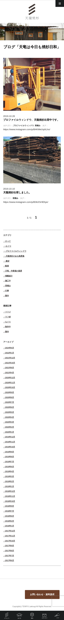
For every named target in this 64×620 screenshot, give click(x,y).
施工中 (8, 281)
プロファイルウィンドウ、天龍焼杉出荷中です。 (31, 119)
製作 (7, 296)
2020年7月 (9, 402)
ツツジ (8, 312)
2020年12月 (10, 378)
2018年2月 (9, 521)
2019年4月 (9, 471)
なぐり (8, 322)
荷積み (37, 125)
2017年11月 (10, 536)
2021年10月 (10, 363)
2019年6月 (9, 467)
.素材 (7, 261)
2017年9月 (9, 546)
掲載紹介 (9, 276)
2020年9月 (9, 392)
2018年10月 (10, 501)
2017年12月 (10, 531)
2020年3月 (9, 422)
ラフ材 (8, 317)
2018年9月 (9, 506)
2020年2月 (9, 427)
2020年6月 (9, 407)
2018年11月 (10, 496)
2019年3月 (9, 476)
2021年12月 (10, 358)
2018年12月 (10, 491)
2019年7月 (9, 462)
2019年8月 (9, 457)
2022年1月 (9, 353)
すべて (8, 241)
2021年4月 (9, 373)
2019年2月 (9, 481)
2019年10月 (10, 447)
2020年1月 (9, 432)
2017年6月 (9, 560)
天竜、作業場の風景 (13, 271)
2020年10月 (10, 387)
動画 (7, 266)
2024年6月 (9, 348)
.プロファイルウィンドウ (23, 125)
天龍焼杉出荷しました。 (17, 192)
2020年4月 (9, 417)
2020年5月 (9, 412)
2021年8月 (9, 368)
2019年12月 (10, 437)
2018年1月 (9, 526)
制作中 (8, 327)
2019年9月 (9, 452)
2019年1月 (9, 486)
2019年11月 (10, 442)
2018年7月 (9, 511)
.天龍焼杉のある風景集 (14, 256)
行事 (7, 291)
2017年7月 (9, 556)
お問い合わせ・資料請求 (42, 594)
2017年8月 (9, 551)
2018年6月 (9, 516)
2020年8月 (9, 397)
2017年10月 (10, 541)
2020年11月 (10, 383)
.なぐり (8, 246)
